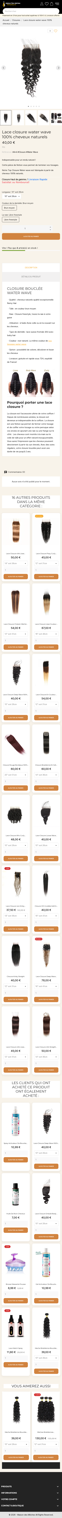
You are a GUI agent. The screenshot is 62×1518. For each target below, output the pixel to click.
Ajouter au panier (31, 236)
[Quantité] (25, 228)
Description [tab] (31, 267)
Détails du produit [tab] (31, 276)
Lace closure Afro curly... (16, 836)
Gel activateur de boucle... (46, 1284)
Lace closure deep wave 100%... (15, 695)
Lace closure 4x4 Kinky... (16, 906)
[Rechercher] (31, 11)
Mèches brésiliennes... (46, 1432)
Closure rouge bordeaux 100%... (16, 765)
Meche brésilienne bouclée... (46, 1348)
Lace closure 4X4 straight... (46, 1047)
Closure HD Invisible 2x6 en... (46, 906)
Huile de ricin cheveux (15, 1214)
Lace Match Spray (16, 1348)
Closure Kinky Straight (16, 976)
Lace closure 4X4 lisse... (15, 554)
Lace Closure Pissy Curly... (46, 554)
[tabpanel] (31, 68)
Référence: (7, 152)
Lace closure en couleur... (46, 695)
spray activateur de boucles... (16, 1143)
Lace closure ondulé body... (46, 1214)
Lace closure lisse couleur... (46, 624)
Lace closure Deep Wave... (46, 976)
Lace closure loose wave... (46, 836)
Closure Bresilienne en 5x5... (46, 765)
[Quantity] (16, 570)
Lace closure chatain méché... (16, 624)
